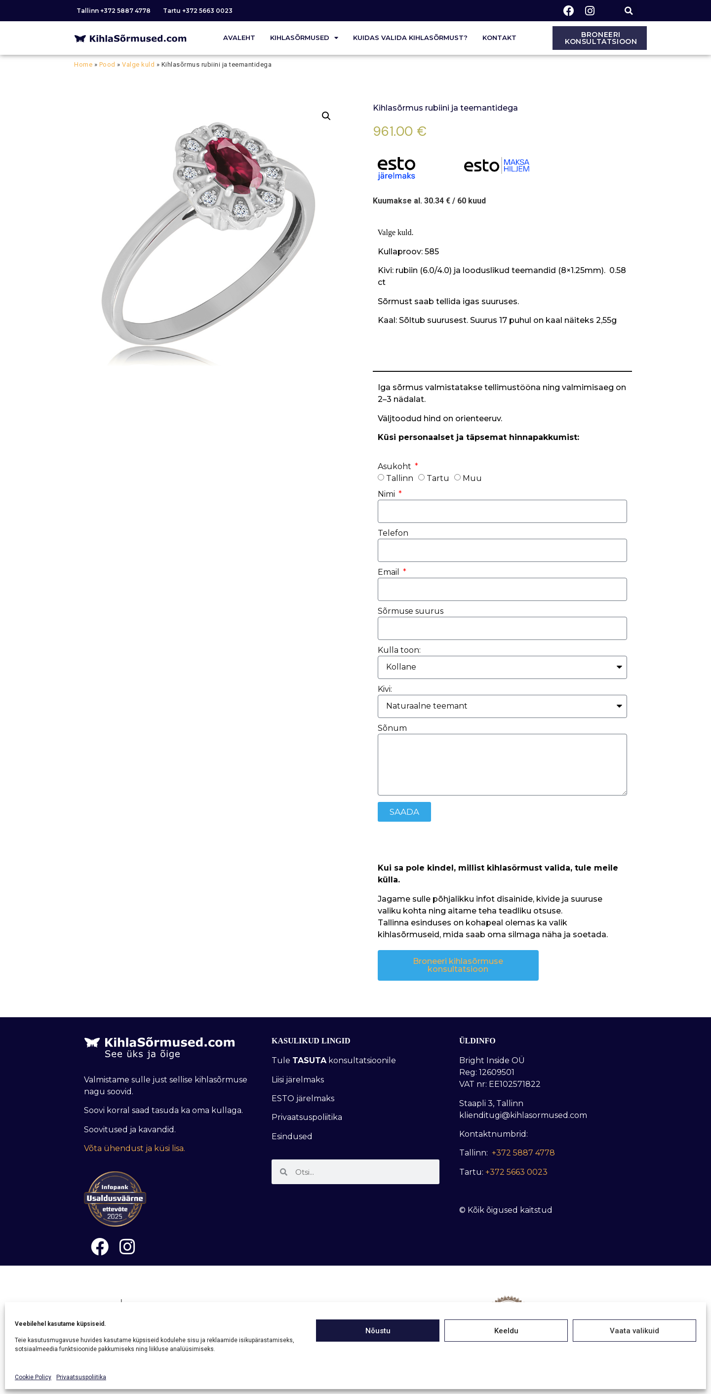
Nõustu (378, 1330)
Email (389, 572)
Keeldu (506, 1330)
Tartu (438, 477)
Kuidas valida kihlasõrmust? (410, 37)
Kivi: (385, 689)
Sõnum (392, 728)
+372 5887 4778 (523, 1152)
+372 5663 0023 (516, 1172)
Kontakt (499, 37)
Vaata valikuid (634, 1330)
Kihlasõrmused (304, 38)
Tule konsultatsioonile (334, 1060)
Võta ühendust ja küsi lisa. (134, 1148)
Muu (472, 477)
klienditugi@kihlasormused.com (523, 1115)
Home (83, 64)
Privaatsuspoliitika (81, 1377)
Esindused (292, 1136)
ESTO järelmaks (304, 1098)
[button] (629, 10)
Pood (107, 64)
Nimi (387, 494)
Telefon (393, 533)
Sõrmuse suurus (410, 611)
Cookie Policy (33, 1377)
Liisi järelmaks (299, 1079)
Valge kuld (138, 64)
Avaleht (239, 37)
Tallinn (399, 477)
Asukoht (395, 467)
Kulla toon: (399, 650)
